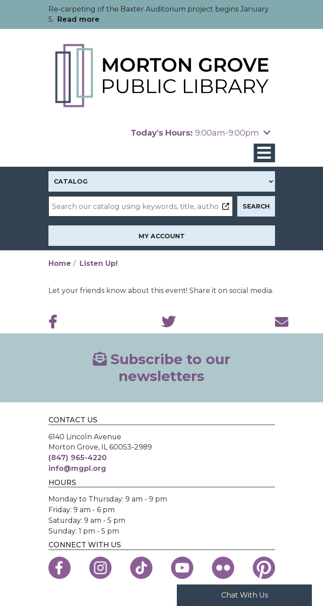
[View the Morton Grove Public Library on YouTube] (182, 568)
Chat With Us (244, 595)
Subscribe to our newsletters (161, 368)
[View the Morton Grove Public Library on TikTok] (141, 568)
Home (59, 263)
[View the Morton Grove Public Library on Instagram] (100, 568)
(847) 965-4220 (77, 457)
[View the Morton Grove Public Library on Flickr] (223, 568)
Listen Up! (99, 263)
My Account (162, 236)
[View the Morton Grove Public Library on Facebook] (59, 568)
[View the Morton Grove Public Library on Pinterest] (264, 568)
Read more (78, 19)
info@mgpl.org (77, 468)
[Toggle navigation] (264, 153)
